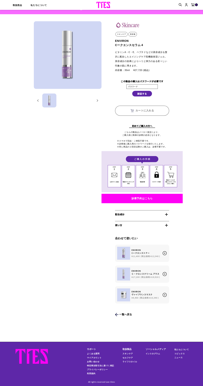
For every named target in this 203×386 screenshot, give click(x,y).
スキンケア (128, 353)
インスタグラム (152, 353)
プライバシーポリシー (97, 369)
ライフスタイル (130, 362)
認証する (142, 93)
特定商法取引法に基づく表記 (100, 365)
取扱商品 (17, 5)
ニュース (178, 357)
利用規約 (91, 373)
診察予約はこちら (142, 198)
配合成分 (119, 214)
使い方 (118, 225)
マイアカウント (94, 358)
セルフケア (128, 358)
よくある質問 (93, 353)
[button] (49, 100)
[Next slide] (97, 100)
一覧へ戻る (125, 314)
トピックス (179, 353)
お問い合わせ (93, 362)
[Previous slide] (38, 100)
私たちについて (39, 5)
